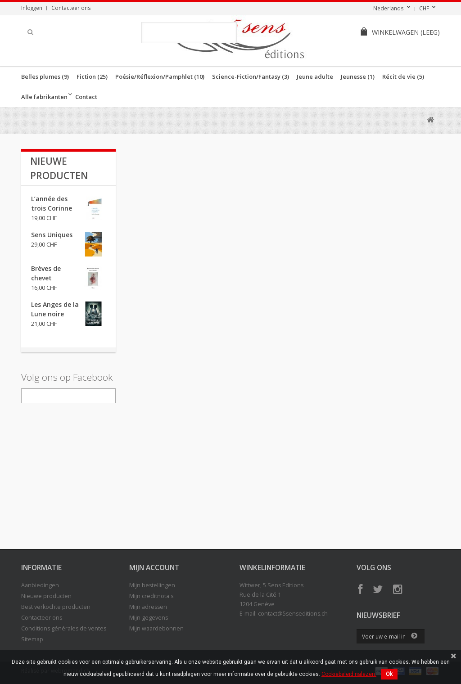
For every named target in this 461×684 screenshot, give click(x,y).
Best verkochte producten (55, 607)
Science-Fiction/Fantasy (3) (250, 76)
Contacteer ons (71, 7)
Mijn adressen (148, 607)
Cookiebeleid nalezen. (348, 674)
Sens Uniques (51, 234)
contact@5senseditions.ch (293, 613)
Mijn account (154, 567)
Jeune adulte (315, 76)
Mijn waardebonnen (156, 628)
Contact (86, 97)
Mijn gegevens (148, 617)
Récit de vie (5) (403, 76)
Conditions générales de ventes (63, 628)
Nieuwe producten (46, 596)
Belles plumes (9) (45, 76)
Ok (389, 674)
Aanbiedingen (40, 585)
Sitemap (32, 639)
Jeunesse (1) (358, 76)
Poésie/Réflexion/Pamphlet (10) (159, 76)
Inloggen (31, 7)
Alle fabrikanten (44, 97)
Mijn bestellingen (152, 585)
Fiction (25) (92, 76)
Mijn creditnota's (151, 596)
